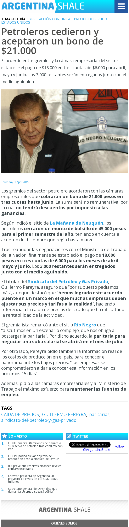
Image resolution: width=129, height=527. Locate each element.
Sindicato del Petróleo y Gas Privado (68, 281)
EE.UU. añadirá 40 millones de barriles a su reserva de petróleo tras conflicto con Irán (35, 446)
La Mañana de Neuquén (76, 223)
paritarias (99, 414)
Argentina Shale (42, 6)
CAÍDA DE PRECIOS (20, 414)
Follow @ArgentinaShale (103, 448)
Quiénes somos (64, 523)
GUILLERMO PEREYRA (64, 414)
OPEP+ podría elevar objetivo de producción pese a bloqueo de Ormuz (33, 457)
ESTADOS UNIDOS (15, 22)
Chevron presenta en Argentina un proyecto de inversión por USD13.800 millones (33, 479)
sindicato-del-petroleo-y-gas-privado (38, 420)
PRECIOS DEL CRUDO (90, 19)
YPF (32, 19)
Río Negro (84, 325)
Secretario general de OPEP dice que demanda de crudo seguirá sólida (32, 490)
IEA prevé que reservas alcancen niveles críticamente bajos (34, 467)
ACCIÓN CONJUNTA (54, 19)
